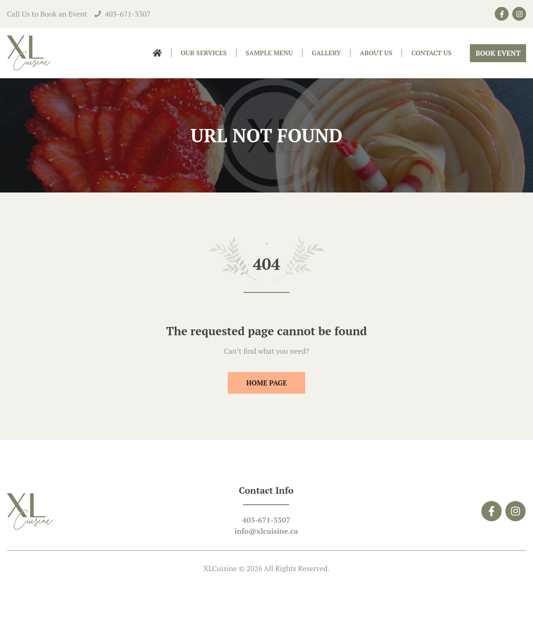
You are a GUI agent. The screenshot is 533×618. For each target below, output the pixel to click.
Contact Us (431, 52)
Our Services (204, 52)
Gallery (326, 52)
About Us (376, 52)
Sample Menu (269, 52)
